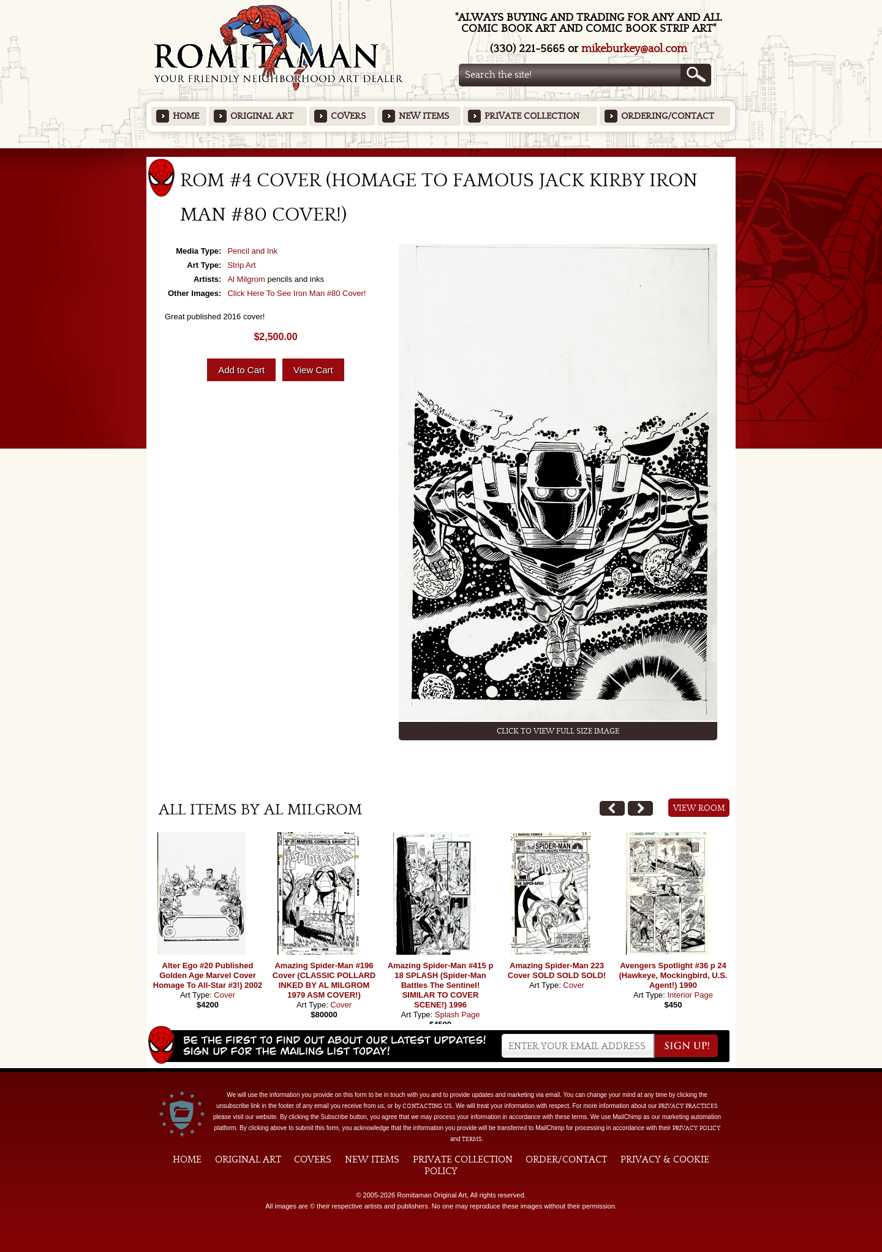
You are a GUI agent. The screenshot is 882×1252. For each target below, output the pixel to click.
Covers (348, 116)
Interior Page (689, 995)
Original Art (261, 116)
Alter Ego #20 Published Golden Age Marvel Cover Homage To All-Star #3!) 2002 (207, 975)
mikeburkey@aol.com (634, 48)
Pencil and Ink (252, 251)
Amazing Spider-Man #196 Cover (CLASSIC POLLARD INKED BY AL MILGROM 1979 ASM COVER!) (324, 980)
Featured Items (441, 152)
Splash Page (457, 1014)
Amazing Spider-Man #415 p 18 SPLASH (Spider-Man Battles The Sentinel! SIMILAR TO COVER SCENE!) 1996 (441, 985)
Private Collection (531, 116)
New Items (424, 116)
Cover (224, 995)
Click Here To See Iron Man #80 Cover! (296, 293)
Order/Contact (566, 1159)
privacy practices (688, 1106)
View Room (699, 808)
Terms (472, 1139)
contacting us (427, 1106)
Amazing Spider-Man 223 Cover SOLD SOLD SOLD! (557, 970)
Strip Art (241, 265)
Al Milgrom (246, 279)
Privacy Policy (696, 1128)
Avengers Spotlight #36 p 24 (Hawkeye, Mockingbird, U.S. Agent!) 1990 (673, 975)
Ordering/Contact (667, 116)
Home (186, 116)
